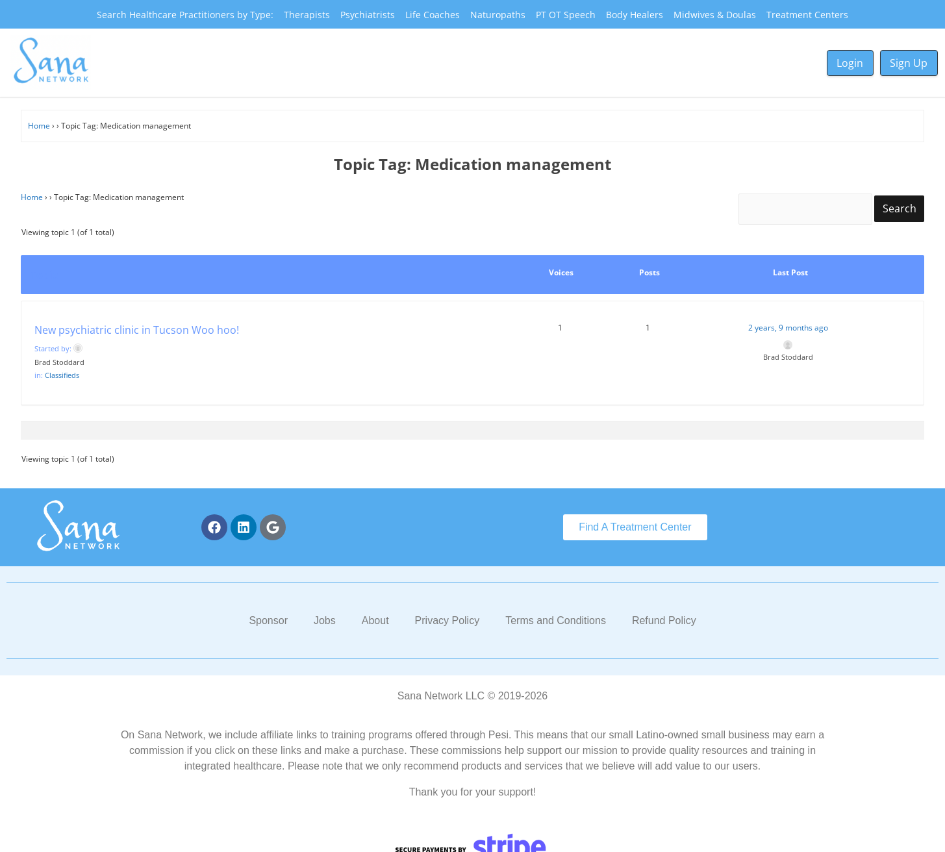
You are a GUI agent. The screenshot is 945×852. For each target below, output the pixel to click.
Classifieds (62, 375)
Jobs (325, 620)
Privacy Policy (447, 620)
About (375, 620)
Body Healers (634, 14)
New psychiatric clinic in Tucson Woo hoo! (136, 330)
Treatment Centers (807, 14)
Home (39, 125)
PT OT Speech (566, 14)
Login (850, 63)
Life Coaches (432, 14)
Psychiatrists (367, 14)
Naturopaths (497, 14)
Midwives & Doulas (715, 14)
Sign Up (908, 63)
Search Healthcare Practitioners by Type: (185, 14)
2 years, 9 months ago (788, 327)
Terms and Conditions (555, 620)
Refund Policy (664, 620)
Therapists (307, 14)
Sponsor (268, 620)
